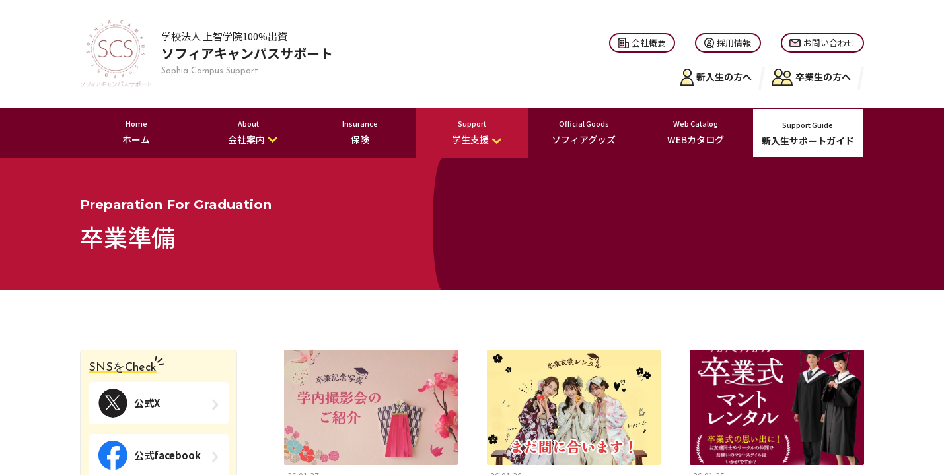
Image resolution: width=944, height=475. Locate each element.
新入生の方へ (716, 77)
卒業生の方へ (811, 77)
